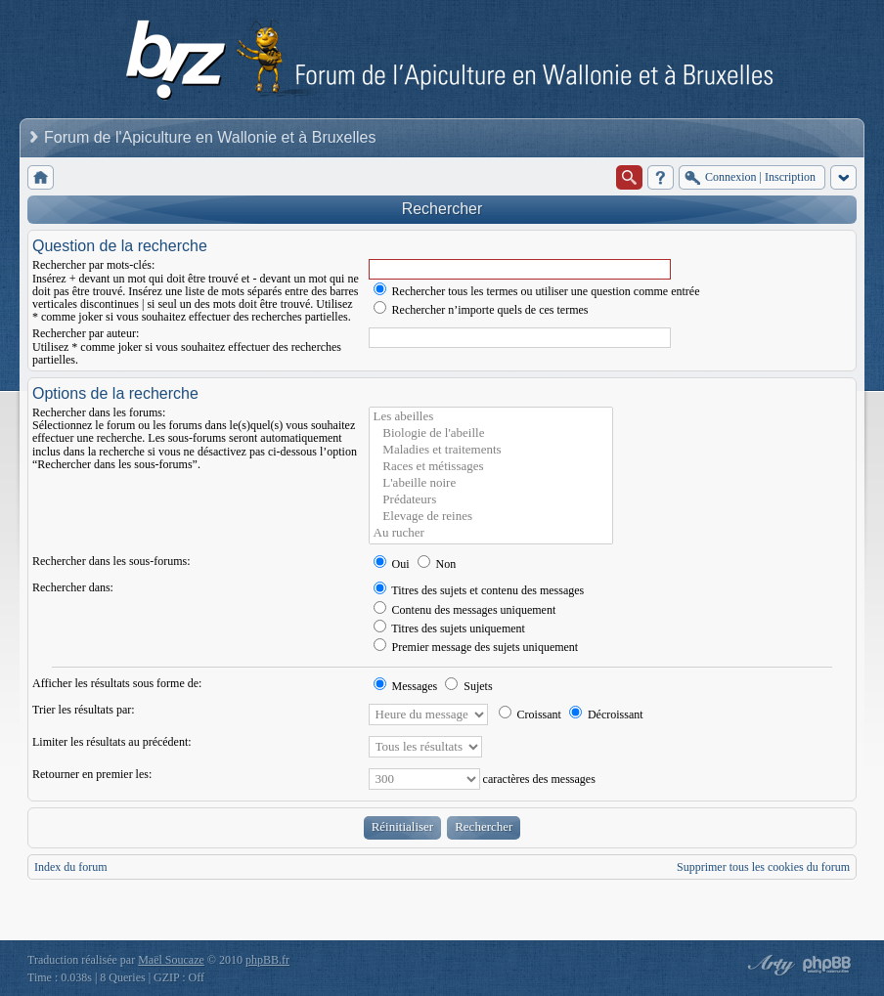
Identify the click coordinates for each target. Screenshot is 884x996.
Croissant (530, 714)
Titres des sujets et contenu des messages (479, 590)
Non (437, 564)
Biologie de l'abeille (491, 433)
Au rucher (491, 533)
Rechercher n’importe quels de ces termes (481, 310)
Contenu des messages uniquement (465, 610)
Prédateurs (491, 500)
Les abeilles (491, 417)
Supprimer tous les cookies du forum (763, 867)
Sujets (468, 686)
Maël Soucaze (171, 960)
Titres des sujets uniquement (449, 628)
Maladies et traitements (491, 450)
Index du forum (71, 867)
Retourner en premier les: (92, 774)
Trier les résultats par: (83, 709)
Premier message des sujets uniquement (476, 647)
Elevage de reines (491, 516)
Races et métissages (491, 466)
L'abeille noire (491, 483)
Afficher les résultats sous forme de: (116, 683)
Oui (392, 564)
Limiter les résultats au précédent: (112, 742)
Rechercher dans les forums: (98, 412)
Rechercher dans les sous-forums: (111, 561)
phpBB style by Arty (768, 964)
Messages (406, 686)
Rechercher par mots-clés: (93, 265)
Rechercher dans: (72, 587)
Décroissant (606, 714)
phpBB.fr (267, 960)
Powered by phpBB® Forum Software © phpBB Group (827, 964)
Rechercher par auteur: (85, 333)
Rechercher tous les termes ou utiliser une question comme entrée (537, 291)
